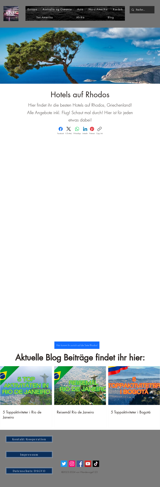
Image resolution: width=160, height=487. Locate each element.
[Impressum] (29, 454)
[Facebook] (60, 131)
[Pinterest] (92, 131)
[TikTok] (96, 464)
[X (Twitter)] (68, 131)
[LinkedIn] (85, 131)
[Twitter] (64, 464)
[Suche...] (142, 9)
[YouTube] (88, 464)
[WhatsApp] (77, 131)
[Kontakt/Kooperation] (29, 439)
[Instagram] (72, 464)
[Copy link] (99, 131)
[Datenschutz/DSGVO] (29, 471)
